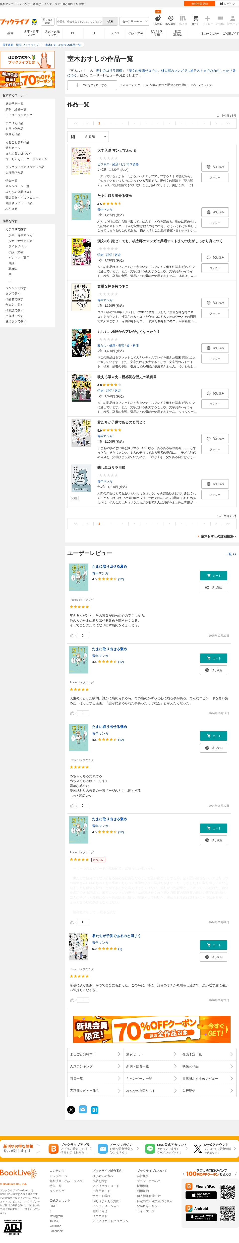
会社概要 (143, 1176)
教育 (118, 254)
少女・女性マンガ (52, 33)
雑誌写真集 (177, 33)
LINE (53, 1206)
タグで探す (12, 293)
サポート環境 (101, 1196)
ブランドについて (149, 1181)
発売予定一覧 (14, 104)
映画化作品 (12, 134)
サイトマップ (146, 1211)
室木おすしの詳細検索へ (219, 536)
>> (228, 123)
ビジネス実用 (157, 33)
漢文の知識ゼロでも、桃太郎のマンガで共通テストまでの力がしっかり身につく (160, 241)
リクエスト (99, 1216)
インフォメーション (105, 1206)
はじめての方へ (210, 33)
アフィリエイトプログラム (110, 1221)
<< (76, 123)
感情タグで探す (15, 321)
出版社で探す (14, 316)
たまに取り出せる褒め (114, 196)
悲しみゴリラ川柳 (109, 70)
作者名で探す (14, 304)
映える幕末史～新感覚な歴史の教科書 (127, 377)
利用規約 (143, 1191)
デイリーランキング (18, 115)
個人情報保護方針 (149, 1196)
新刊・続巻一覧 (15, 109)
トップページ (58, 1176)
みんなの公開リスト (18, 192)
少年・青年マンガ (31, 33)
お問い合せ (99, 1211)
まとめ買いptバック (18, 153)
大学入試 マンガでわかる (117, 150)
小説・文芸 (135, 33)
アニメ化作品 (14, 123)
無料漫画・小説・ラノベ (66, 1181)
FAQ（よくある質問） (107, 1201)
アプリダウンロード (105, 1186)
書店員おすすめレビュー (21, 197)
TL (94, 33)
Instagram (56, 1216)
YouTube (55, 1226)
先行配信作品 (14, 173)
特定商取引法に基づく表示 (155, 1201)
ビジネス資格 (130, 164)
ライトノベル (17, 246)
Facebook (56, 1231)
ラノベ (115, 33)
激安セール (12, 148)
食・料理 (133, 345)
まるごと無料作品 (17, 142)
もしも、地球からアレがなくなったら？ (128, 332)
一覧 (231, 554)
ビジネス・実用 (18, 257)
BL (73, 33)
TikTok (54, 1221)
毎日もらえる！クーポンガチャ (26, 159)
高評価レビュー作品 (18, 203)
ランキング (57, 1191)
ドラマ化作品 (14, 128)
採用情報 (143, 1186)
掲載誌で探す (14, 310)
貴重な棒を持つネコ (113, 286)
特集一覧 (11, 180)
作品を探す (99, 1181)
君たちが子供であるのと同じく (121, 422)
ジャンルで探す (15, 288)
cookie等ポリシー (149, 1206)
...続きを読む (106, 912)
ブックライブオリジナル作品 (24, 167)
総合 (10, 33)
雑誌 (11, 263)
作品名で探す (14, 299)
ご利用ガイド (231, 33)
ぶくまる (11, 208)
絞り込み (48, 21)
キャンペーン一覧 (17, 186)
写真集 (12, 269)
